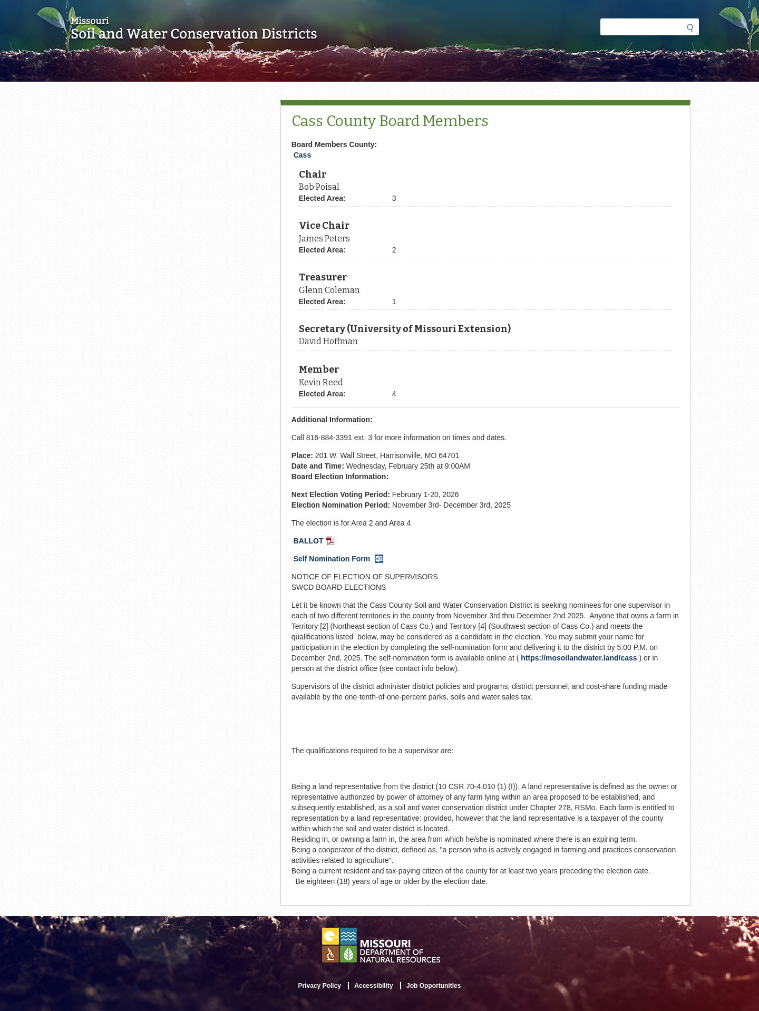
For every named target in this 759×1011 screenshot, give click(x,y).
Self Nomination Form (339, 560)
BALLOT (315, 542)
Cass (302, 155)
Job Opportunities (433, 985)
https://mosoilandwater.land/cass (579, 658)
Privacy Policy (319, 985)
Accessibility (373, 985)
